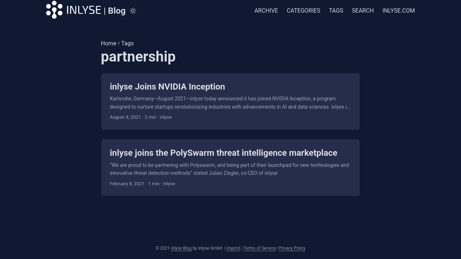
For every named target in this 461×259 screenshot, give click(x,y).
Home (108, 43)
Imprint (233, 248)
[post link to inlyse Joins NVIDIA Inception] (230, 101)
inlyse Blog (181, 248)
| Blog (86, 10)
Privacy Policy (292, 248)
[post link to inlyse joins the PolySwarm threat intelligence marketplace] (230, 167)
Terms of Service (259, 248)
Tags (127, 43)
